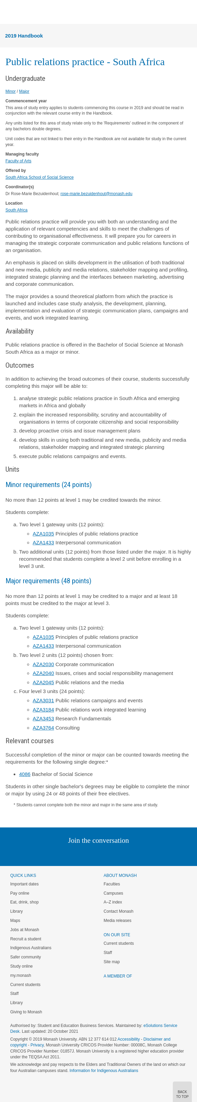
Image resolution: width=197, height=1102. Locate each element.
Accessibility (129, 1039)
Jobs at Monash (24, 929)
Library (16, 911)
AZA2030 (43, 664)
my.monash (20, 975)
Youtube (131, 854)
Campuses (113, 893)
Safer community (25, 957)
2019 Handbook (24, 36)
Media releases (117, 920)
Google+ (103, 854)
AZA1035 (43, 534)
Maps (15, 920)
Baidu (145, 854)
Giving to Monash (26, 1012)
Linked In (64, 854)
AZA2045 (43, 682)
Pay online (19, 893)
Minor (10, 91)
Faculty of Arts (18, 161)
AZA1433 (43, 542)
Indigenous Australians (30, 947)
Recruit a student (25, 939)
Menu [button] (8, 12)
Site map (112, 961)
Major (24, 91)
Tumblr (117, 854)
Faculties (112, 884)
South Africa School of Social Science (39, 177)
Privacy (36, 1045)
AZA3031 (43, 700)
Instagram (50, 854)
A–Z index (113, 902)
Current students (25, 984)
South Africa (16, 210)
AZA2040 (43, 673)
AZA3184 (43, 709)
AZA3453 (43, 718)
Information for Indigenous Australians (104, 1070)
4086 (24, 774)
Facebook (91, 854)
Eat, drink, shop (24, 902)
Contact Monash (118, 911)
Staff (14, 993)
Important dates (24, 884)
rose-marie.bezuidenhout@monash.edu (96, 193)
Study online (21, 966)
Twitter (78, 854)
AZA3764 (43, 728)
